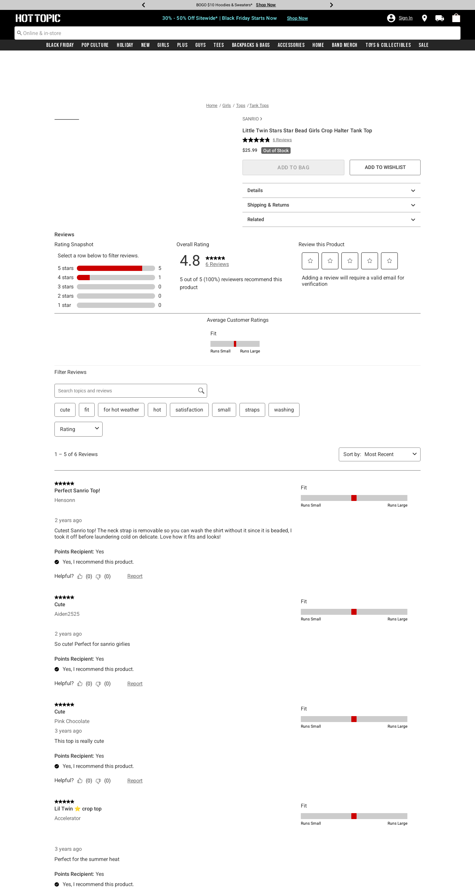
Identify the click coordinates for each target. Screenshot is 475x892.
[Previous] (143, 5)
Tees (218, 45)
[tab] (69, 93)
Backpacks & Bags (251, 45)
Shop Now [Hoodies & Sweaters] (266, 4)
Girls (163, 45)
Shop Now (297, 18)
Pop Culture (95, 45)
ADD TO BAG (293, 125)
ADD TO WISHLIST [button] (385, 125)
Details (332, 149)
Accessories (291, 45)
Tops (240, 63)
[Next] (331, 5)
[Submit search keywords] (19, 32)
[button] (399, 18)
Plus (182, 45)
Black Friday (60, 45)
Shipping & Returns (332, 163)
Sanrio (252, 77)
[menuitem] (456, 18)
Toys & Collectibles (388, 45)
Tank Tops (259, 63)
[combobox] (237, 33)
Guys (200, 45)
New (145, 45)
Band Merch (345, 45)
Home (318, 45)
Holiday (125, 45)
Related (332, 178)
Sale (424, 45)
